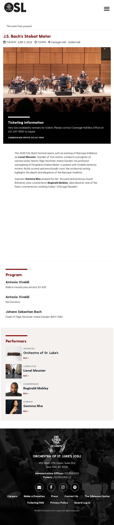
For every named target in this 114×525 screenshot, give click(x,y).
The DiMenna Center (97, 496)
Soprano (28, 401)
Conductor (29, 366)
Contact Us (71, 496)
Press (54, 496)
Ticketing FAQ (35, 502)
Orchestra (29, 348)
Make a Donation (34, 496)
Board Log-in (82, 502)
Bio (25, 358)
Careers (12, 496)
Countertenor (30, 384)
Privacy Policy (59, 502)
